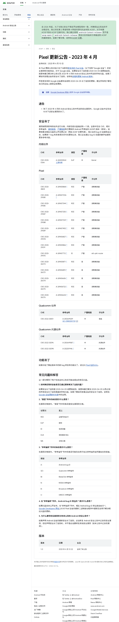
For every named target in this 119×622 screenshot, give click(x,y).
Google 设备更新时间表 (48, 395)
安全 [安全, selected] (29, 15)
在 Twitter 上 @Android (70, 595)
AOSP (41, 49)
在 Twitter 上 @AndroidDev (72, 599)
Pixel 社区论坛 (92, 365)
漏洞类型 (52, 129)
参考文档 (91, 15)
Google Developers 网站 (49, 509)
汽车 (80, 15)
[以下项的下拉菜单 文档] (26, 3)
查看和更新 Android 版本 (82, 76)
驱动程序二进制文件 (41, 613)
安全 (53, 49)
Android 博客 (67, 602)
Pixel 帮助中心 (96, 599)
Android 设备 (67, 15)
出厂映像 (37, 610)
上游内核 (59, 162)
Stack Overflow (96, 613)
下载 (35, 602)
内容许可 (57, 562)
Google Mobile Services (99, 610)
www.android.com (97, 606)
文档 (4, 9)
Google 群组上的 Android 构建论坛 (74, 616)
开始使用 (17, 15)
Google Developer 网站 (59, 92)
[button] (14, 19)
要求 (35, 599)
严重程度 (61, 129)
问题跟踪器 (95, 617)
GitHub (36, 617)
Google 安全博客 (68, 606)
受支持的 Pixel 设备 (76, 68)
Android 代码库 (39, 595)
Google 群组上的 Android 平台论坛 (74, 611)
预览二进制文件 (39, 606)
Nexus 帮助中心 (96, 602)
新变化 (5, 15)
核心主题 (40, 15)
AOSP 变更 (77, 38)
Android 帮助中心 (97, 595)
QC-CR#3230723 (69, 321)
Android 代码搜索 (39, 3)
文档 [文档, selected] (21, 3)
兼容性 (52, 15)
